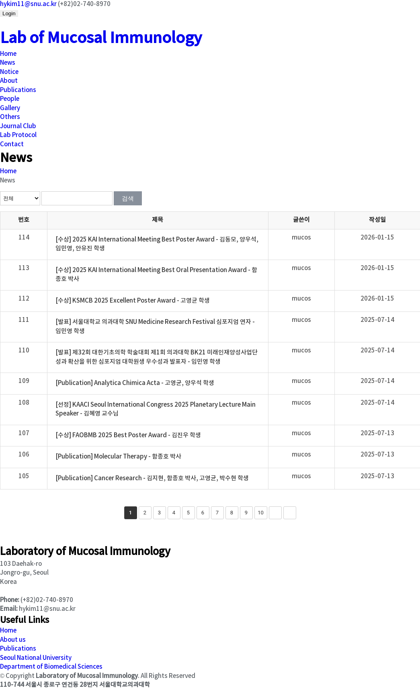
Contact (12, 144)
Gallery (10, 108)
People (9, 99)
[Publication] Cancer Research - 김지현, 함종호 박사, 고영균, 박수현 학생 (152, 478)
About (9, 81)
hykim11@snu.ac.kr (28, 4)
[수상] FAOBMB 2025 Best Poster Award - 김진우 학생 (128, 435)
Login (9, 13)
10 (261, 513)
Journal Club (18, 126)
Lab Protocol (18, 135)
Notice (9, 72)
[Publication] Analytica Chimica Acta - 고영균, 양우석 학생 (134, 383)
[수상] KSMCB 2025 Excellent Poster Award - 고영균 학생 (132, 300)
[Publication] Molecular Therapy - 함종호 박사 (118, 456)
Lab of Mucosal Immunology (101, 38)
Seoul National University (36, 658)
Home (8, 54)
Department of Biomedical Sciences (51, 666)
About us (13, 640)
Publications (18, 90)
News (7, 62)
